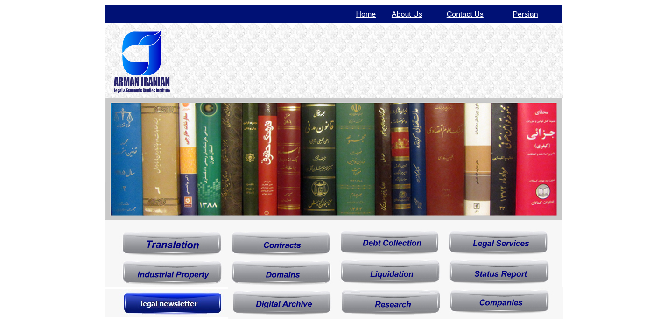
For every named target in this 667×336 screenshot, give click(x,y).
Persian (525, 14)
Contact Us (465, 14)
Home (366, 14)
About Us (407, 14)
